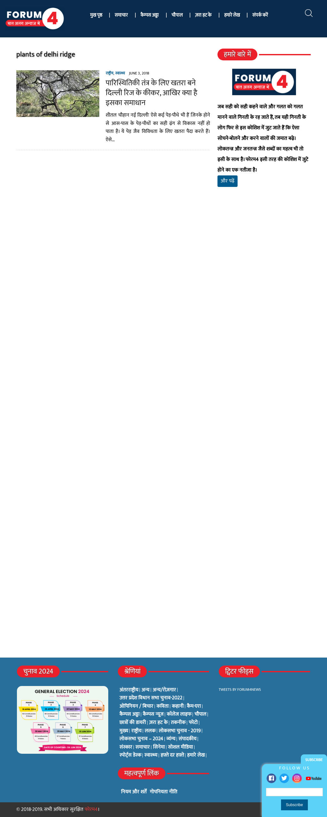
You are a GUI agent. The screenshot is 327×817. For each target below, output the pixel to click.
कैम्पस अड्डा (150, 15)
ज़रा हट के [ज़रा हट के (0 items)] (158, 723)
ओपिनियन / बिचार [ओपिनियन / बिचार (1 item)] (136, 706)
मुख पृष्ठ (96, 15)
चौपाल (177, 15)
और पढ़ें (227, 181)
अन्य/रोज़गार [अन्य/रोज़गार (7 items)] (164, 690)
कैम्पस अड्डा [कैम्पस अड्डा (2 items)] (129, 714)
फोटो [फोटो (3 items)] (193, 723)
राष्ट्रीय (109, 73)
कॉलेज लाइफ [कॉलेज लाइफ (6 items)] (179, 714)
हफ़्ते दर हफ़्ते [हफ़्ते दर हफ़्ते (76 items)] (172, 755)
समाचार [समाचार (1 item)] (142, 747)
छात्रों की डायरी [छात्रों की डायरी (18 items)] (132, 723)
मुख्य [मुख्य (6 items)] (123, 731)
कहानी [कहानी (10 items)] (178, 706)
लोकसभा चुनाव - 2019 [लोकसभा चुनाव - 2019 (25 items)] (180, 731)
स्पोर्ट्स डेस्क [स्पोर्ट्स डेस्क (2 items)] (130, 755)
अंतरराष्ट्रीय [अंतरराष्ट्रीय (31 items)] (128, 690)
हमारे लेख (232, 15)
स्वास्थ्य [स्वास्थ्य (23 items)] (150, 755)
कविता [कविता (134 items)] (162, 706)
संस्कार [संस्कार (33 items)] (125, 747)
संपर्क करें (260, 15)
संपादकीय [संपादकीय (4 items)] (187, 739)
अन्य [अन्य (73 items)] (145, 690)
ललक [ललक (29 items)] (150, 731)
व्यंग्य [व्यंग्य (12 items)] (170, 739)
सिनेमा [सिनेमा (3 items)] (159, 747)
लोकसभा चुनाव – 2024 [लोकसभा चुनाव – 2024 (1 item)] (141, 739)
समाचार (121, 15)
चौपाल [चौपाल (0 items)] (200, 714)
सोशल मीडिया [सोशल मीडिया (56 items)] (180, 747)
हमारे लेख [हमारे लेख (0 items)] (196, 755)
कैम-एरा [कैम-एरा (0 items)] (194, 706)
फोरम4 (91, 809)
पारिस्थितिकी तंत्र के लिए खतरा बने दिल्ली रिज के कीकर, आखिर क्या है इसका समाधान (151, 93)
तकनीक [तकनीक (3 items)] (178, 723)
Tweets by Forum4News (240, 689)
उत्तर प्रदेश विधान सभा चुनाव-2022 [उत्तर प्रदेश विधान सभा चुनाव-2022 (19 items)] (150, 698)
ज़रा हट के (203, 15)
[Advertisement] (264, 262)
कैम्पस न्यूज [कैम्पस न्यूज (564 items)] (153, 714)
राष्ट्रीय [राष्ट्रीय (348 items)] (136, 731)
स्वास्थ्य (120, 73)
